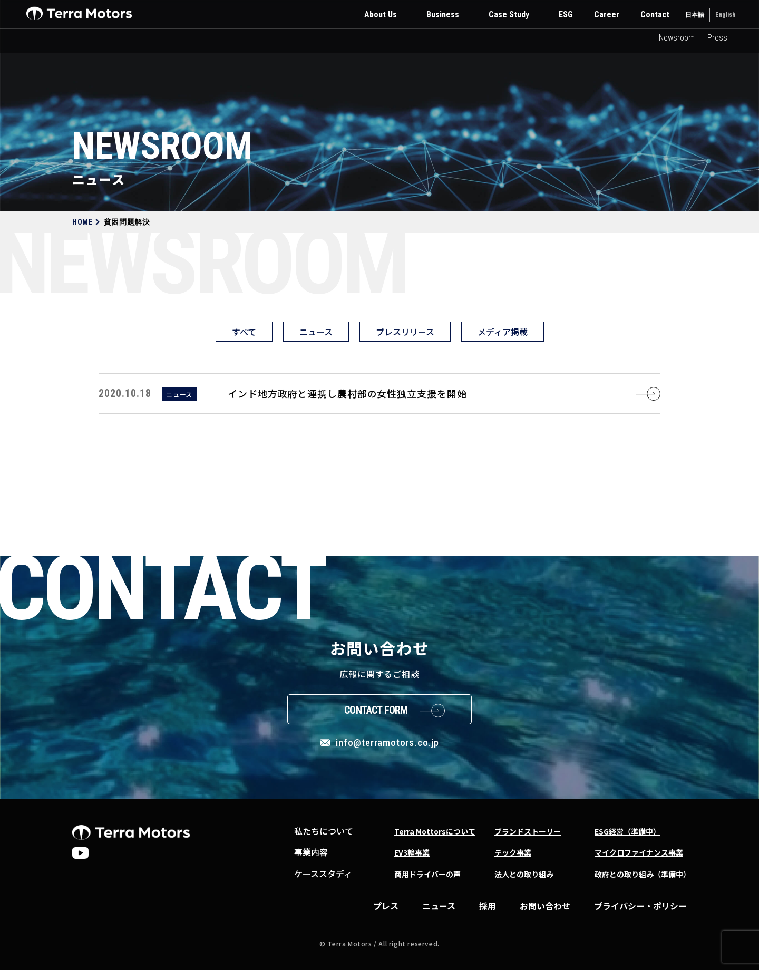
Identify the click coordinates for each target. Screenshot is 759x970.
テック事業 (512, 852)
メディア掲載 (503, 331)
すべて (244, 331)
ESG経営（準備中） (627, 831)
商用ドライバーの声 (427, 874)
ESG (566, 14)
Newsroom (677, 38)
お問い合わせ (545, 905)
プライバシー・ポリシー (640, 905)
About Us (380, 14)
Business (442, 14)
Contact (654, 14)
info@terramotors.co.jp (387, 742)
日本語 (694, 14)
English (725, 14)
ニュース (316, 331)
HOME (82, 222)
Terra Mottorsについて (434, 831)
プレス (385, 905)
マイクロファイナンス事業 (639, 852)
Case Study (509, 14)
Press (717, 38)
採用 (487, 905)
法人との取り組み (523, 874)
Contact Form (375, 710)
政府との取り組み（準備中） (642, 874)
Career (606, 14)
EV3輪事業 (412, 852)
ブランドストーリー (527, 831)
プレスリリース (405, 331)
